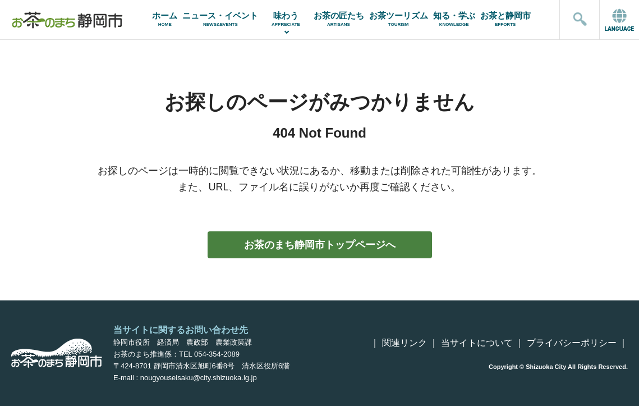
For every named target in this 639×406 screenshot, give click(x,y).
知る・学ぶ (453, 19)
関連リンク (404, 343)
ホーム (165, 19)
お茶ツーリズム (398, 19)
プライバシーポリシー (572, 343)
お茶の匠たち (338, 19)
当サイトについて (477, 343)
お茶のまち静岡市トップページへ (320, 244)
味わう (286, 19)
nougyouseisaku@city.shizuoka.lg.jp (198, 377)
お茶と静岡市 (505, 19)
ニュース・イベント (220, 19)
